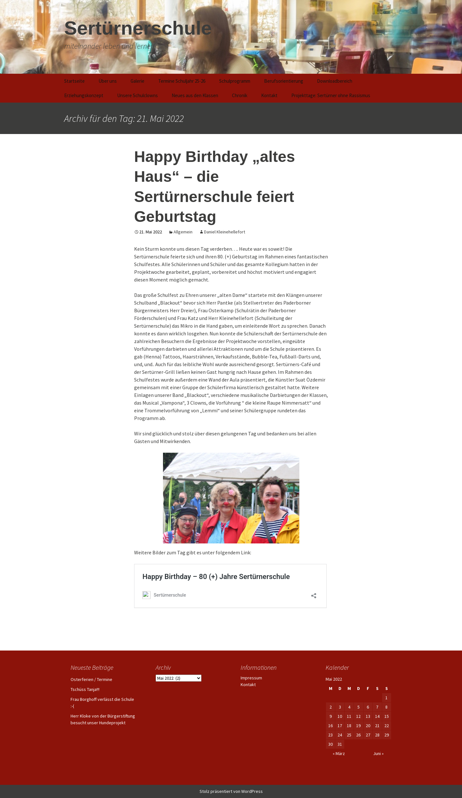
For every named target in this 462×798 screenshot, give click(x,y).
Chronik (239, 95)
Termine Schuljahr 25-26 (181, 81)
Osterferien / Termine (91, 679)
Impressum (251, 678)
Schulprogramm (234, 81)
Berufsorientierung (283, 81)
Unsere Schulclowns (137, 95)
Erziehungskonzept (83, 95)
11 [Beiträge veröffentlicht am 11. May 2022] (349, 716)
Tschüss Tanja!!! (85, 689)
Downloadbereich (334, 81)
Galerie (137, 81)
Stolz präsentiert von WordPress (231, 791)
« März (339, 753)
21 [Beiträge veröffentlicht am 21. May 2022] (377, 725)
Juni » (378, 753)
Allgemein (183, 232)
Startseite (74, 81)
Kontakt (269, 95)
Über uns (107, 81)
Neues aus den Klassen (195, 95)
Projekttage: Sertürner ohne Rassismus (330, 95)
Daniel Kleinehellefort (224, 232)
